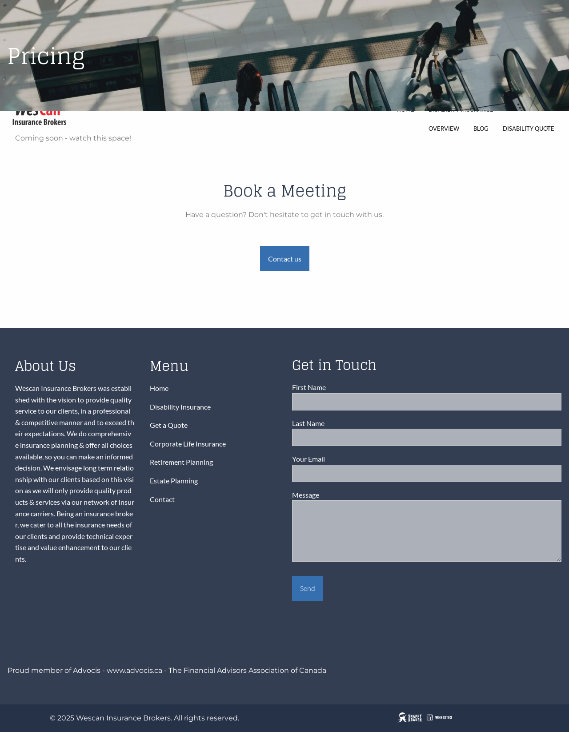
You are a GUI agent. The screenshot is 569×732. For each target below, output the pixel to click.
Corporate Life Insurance (188, 443)
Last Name (339, 423)
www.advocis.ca (134, 670)
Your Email (340, 459)
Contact (162, 499)
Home (159, 388)
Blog (481, 128)
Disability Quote (528, 128)
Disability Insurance (180, 406)
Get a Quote (169, 425)
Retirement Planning (181, 462)
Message (337, 495)
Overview (444, 128)
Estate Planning (174, 480)
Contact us (284, 258)
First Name (340, 387)
